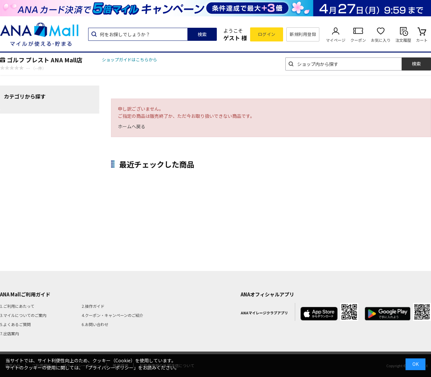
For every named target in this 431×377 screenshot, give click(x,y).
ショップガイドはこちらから (129, 59)
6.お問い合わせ (95, 324)
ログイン (267, 34)
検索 (202, 34)
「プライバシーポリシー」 (110, 367)
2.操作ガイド (93, 306)
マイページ (335, 40)
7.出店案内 (9, 333)
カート (422, 40)
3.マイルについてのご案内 (23, 315)
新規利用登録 (303, 34)
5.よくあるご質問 (15, 324)
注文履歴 (403, 40)
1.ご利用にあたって (17, 306)
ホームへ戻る (131, 126)
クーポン (358, 40)
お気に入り (381, 40)
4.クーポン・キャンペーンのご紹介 (112, 315)
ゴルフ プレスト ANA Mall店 (44, 59)
